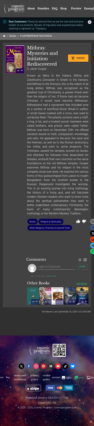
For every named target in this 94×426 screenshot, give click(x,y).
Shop (63, 8)
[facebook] (29, 366)
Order (78, 58)
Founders (43, 8)
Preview (76, 8)
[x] (21, 366)
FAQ (54, 8)
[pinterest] (43, 366)
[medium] (51, 366)
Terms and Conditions (20, 377)
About (31, 8)
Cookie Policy (46, 377)
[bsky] (73, 366)
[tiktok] (65, 366)
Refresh (81, 284)
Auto (79, 378)
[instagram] (36, 366)
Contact (56, 377)
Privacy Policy (34, 377)
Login (82, 266)
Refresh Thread (51, 276)
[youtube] (58, 366)
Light (66, 378)
